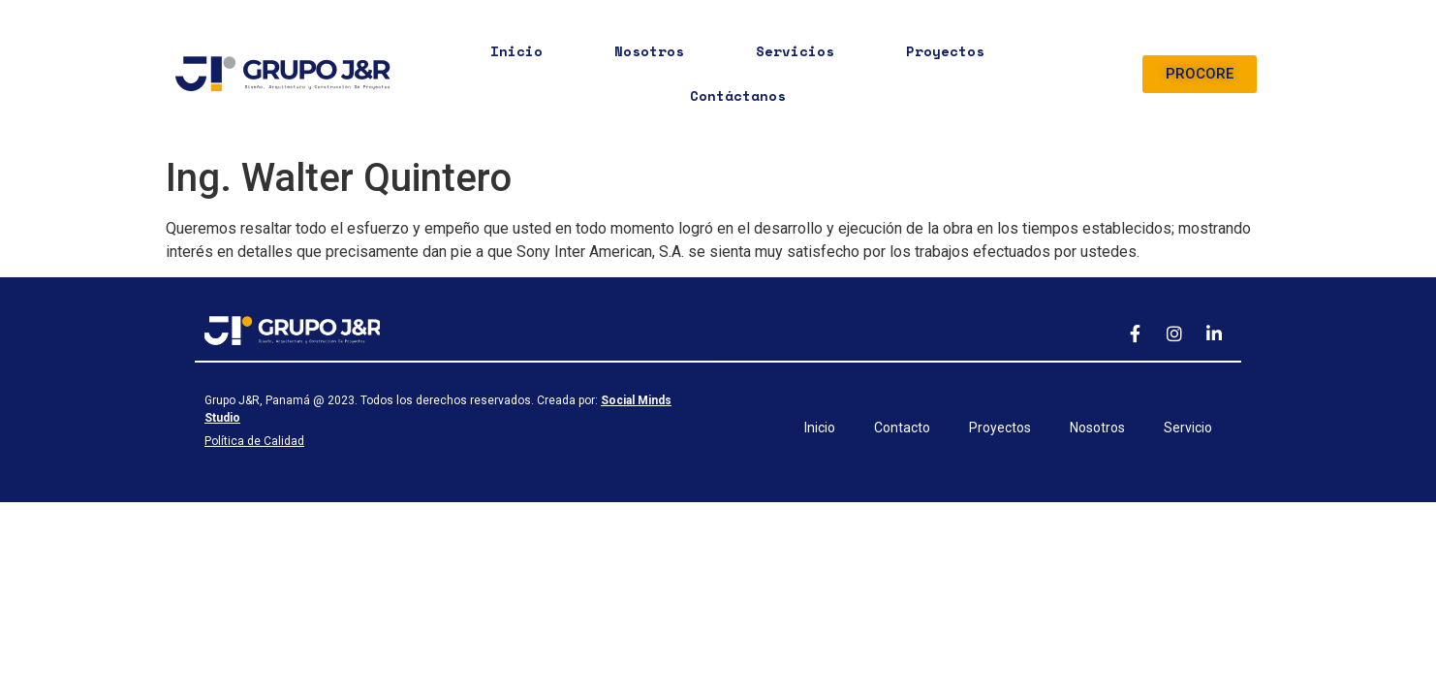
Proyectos (945, 51)
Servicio (1188, 427)
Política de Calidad (254, 441)
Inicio (516, 51)
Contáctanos (738, 95)
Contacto (902, 427)
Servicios (795, 51)
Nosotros (649, 51)
